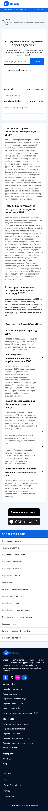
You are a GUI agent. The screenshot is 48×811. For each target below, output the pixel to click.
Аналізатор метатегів (11, 548)
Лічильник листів (9, 624)
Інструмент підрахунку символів (15, 589)
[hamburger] (41, 3)
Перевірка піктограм (10, 603)
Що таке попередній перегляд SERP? (21, 332)
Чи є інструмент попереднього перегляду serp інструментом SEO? (18, 358)
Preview (37, 61)
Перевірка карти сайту (11, 575)
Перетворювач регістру (12, 568)
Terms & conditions (12, 785)
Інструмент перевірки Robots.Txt (16, 631)
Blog (5, 763)
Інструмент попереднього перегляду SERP (20, 713)
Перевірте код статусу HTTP (14, 638)
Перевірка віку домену (11, 541)
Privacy (7, 791)
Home (7, 19)
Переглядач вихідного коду (13, 555)
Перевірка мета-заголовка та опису (17, 617)
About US (7, 759)
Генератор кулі (8, 582)
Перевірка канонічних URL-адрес (16, 610)
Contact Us (9, 796)
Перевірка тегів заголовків (13, 596)
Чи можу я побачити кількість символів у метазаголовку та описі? (20, 472)
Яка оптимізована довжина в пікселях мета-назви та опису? (20, 404)
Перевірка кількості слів (12, 561)
